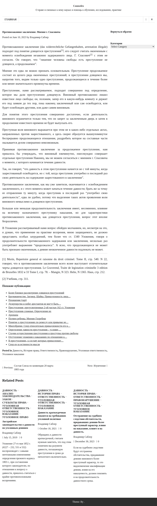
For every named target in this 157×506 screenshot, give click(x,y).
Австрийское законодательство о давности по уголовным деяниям (18, 424)
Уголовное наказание (13, 354)
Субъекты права (14, 402)
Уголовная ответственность (92, 350)
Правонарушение (68, 350)
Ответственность (49, 350)
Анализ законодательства (16, 395)
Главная (10, 19)
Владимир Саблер (39, 37)
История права (31, 350)
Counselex (78, 6)
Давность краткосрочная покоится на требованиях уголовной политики (52, 415)
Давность (17, 350)
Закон (6, 399)
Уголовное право (15, 417)
